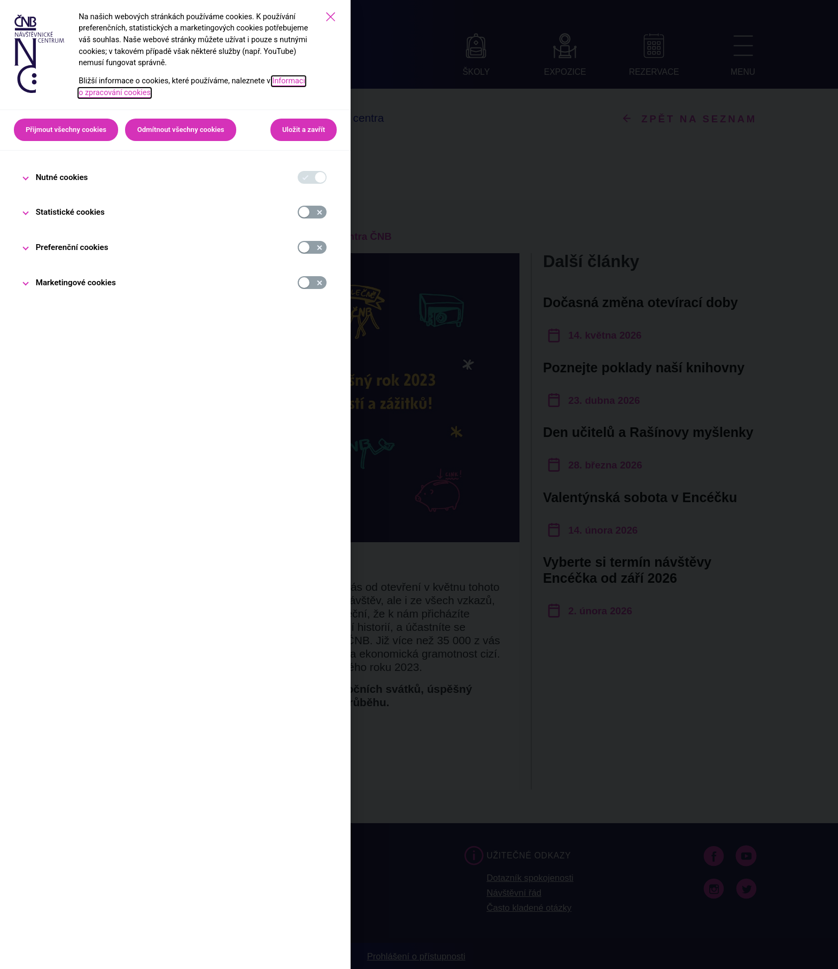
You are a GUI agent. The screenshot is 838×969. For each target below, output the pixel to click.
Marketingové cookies (76, 282)
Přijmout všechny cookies (66, 130)
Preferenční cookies (72, 247)
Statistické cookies (70, 212)
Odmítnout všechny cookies (180, 130)
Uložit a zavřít (303, 130)
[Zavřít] (330, 17)
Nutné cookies (62, 177)
